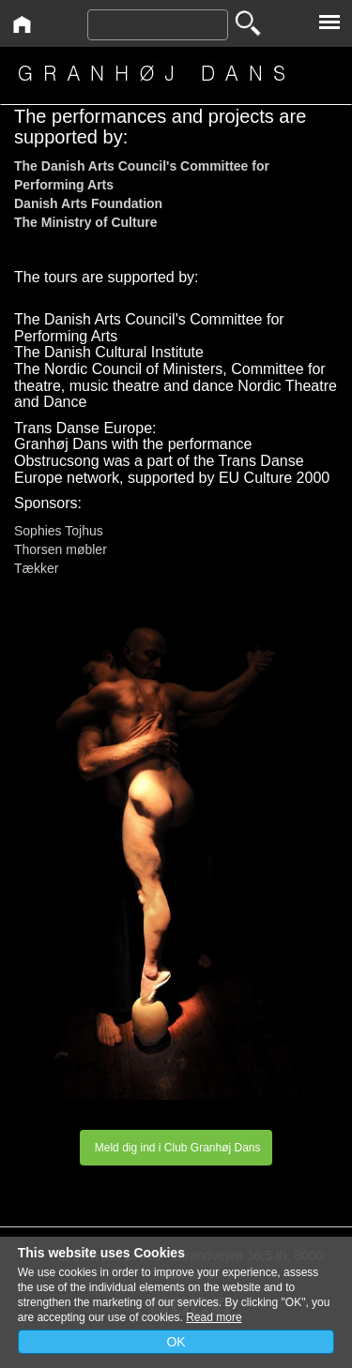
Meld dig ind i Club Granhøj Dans (175, 1147)
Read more (213, 1317)
